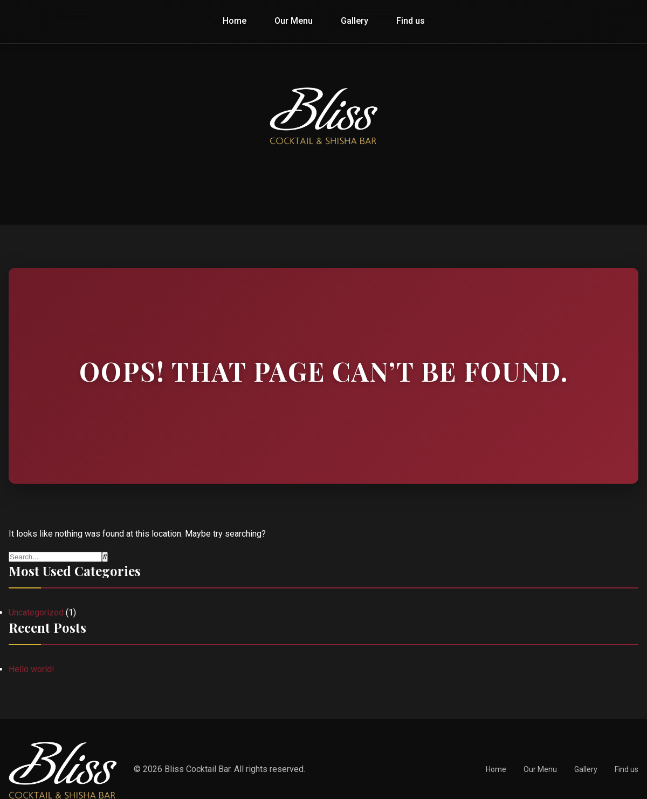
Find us (410, 21)
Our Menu (293, 21)
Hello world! (31, 669)
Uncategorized (36, 612)
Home (234, 21)
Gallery (354, 21)
